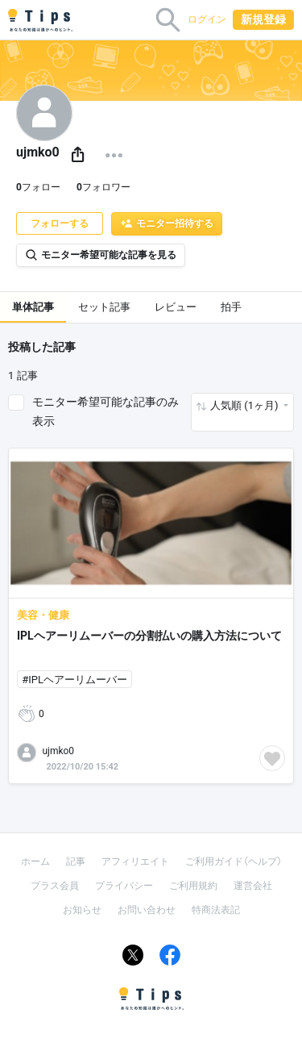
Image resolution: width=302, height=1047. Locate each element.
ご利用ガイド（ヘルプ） (233, 861)
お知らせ (82, 910)
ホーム (35, 861)
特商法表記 (216, 910)
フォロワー (103, 187)
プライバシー (124, 885)
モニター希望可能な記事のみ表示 (105, 411)
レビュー (176, 307)
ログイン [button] (207, 19)
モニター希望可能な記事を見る (100, 254)
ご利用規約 (193, 885)
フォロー (38, 187)
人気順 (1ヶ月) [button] (245, 405)
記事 (75, 861)
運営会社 (253, 885)
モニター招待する (166, 223)
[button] (78, 155)
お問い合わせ (147, 910)
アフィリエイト (135, 861)
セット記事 (104, 307)
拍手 (231, 307)
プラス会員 (55, 885)
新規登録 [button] (263, 19)
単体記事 (33, 307)
